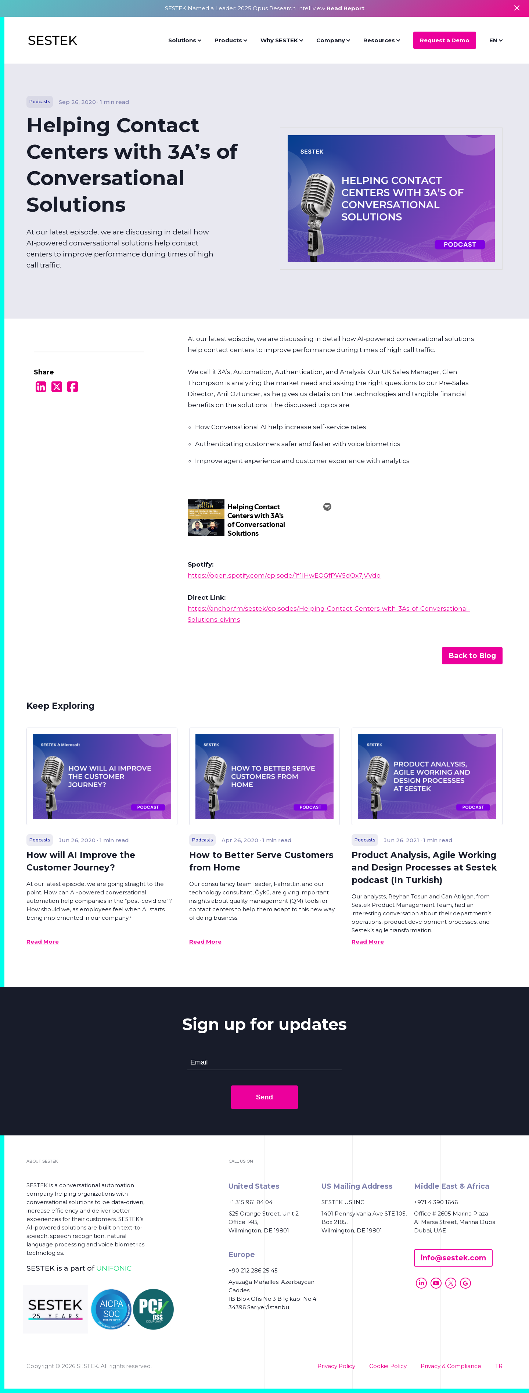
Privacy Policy (336, 1366)
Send (264, 1097)
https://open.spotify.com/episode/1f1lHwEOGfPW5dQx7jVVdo (284, 575)
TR (499, 1366)
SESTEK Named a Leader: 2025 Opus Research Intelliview (264, 8)
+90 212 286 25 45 (253, 1270)
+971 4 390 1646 (436, 1202)
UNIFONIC (114, 1268)
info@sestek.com (453, 1258)
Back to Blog (472, 655)
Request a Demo (444, 40)
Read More (42, 941)
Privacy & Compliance (451, 1366)
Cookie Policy (388, 1366)
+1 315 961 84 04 (250, 1202)
